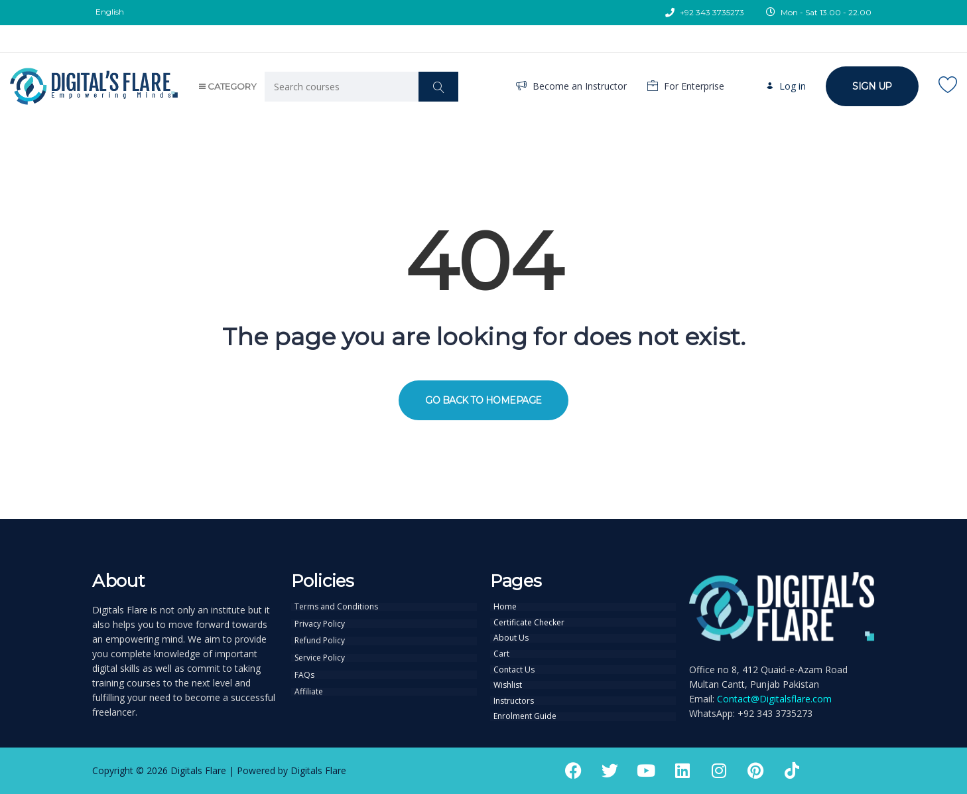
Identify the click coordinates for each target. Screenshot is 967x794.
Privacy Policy (319, 623)
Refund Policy (319, 640)
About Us (511, 637)
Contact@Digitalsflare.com (774, 698)
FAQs (304, 673)
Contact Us (514, 668)
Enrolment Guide (524, 714)
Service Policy (319, 657)
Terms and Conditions (336, 607)
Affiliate (308, 690)
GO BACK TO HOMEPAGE (483, 400)
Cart (501, 653)
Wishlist (507, 683)
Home (505, 607)
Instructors (513, 698)
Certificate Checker (528, 622)
